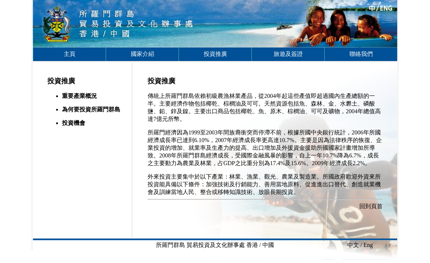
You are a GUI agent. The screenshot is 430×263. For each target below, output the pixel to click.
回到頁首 (371, 206)
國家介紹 (142, 54)
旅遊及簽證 (288, 54)
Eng (368, 245)
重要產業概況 (79, 96)
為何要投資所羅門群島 (91, 109)
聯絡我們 (361, 54)
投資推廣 (215, 54)
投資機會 (73, 123)
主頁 (69, 54)
